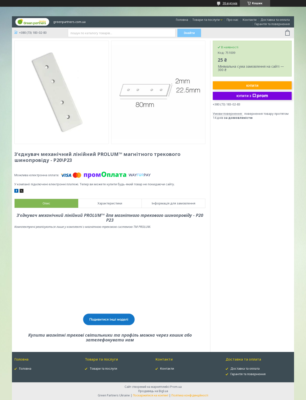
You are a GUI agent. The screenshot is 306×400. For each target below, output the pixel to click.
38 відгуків (230, 3)
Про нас (233, 19)
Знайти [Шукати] (189, 33)
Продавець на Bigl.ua (153, 391)
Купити (252, 86)
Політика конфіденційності (189, 395)
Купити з (252, 96)
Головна (182, 19)
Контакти (250, 19)
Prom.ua (176, 387)
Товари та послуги (206, 19)
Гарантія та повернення (272, 24)
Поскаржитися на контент (150, 395)
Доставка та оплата (275, 19)
